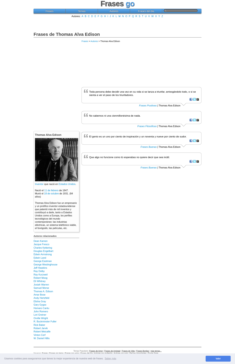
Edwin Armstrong (43, 254)
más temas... (156, 351)
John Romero (41, 311)
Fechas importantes (137, 353)
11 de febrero (51, 190)
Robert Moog (41, 278)
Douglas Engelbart (43, 251)
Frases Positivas (148, 105)
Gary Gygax (40, 304)
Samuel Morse (41, 288)
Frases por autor (72, 353)
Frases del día (146, 11)
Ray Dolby (39, 271)
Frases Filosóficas (147, 126)
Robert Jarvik (41, 328)
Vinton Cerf (40, 335)
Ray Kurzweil (41, 274)
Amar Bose (39, 294)
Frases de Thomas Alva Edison (67, 34)
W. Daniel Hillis (42, 338)
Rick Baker (39, 325)
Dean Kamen (41, 241)
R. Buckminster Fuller (45, 321)
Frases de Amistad (112, 351)
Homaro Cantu (41, 308)
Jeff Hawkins (40, 268)
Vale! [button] (218, 358)
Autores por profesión (103, 353)
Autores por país (121, 353)
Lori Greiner (40, 314)
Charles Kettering (43, 248)
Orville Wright (41, 318)
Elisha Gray (40, 301)
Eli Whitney (40, 281)
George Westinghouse (45, 264)
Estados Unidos (67, 184)
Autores (114, 11)
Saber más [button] (110, 358)
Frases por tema (56, 353)
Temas (82, 11)
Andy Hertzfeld (41, 298)
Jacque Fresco (41, 244)
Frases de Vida (128, 351)
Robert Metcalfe (42, 331)
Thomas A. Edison (43, 291)
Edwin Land (40, 258)
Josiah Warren (41, 284)
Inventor (39, 184)
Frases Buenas (149, 147)
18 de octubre (51, 193)
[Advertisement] (117, 24)
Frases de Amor (96, 351)
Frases (49, 11)
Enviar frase (153, 353)
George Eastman (43, 261)
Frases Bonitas (142, 351)
